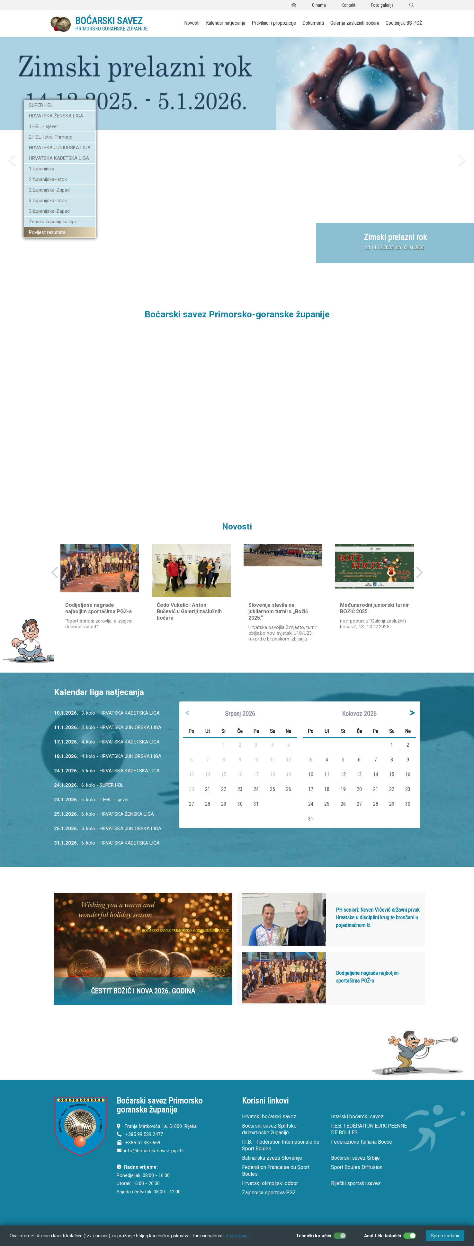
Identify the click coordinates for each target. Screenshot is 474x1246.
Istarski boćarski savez (357, 1116)
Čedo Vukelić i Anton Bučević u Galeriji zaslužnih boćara (189, 611)
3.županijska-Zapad (49, 211)
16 (407, 774)
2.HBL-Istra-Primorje (50, 137)
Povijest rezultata (47, 232)
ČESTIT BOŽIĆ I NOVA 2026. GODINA (143, 991)
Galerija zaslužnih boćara (354, 23)
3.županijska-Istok (48, 200)
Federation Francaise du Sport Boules (275, 1170)
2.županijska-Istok (48, 179)
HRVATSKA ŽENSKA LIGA (56, 116)
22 (223, 789)
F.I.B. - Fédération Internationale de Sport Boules (280, 1145)
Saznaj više (237, 1235)
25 (272, 789)
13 (359, 774)
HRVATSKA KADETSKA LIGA (59, 158)
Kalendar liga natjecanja (99, 692)
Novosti (192, 23)
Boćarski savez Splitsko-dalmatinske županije (270, 1129)
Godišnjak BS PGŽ (404, 23)
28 (207, 804)
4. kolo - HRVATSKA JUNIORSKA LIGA (107, 757)
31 (256, 804)
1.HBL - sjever (43, 126)
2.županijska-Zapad (49, 190)
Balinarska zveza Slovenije (272, 1158)
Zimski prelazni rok (395, 237)
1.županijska (41, 169)
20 (359, 789)
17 (310, 789)
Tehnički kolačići (313, 1235)
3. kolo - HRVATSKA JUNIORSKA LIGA (107, 728)
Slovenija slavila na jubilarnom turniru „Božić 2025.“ (278, 611)
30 (240, 804)
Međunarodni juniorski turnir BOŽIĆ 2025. (374, 608)
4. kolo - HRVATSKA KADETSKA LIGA (107, 743)
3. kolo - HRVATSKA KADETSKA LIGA (107, 714)
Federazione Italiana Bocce (361, 1142)
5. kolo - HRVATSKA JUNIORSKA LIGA (107, 829)
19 (343, 789)
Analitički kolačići (382, 1235)
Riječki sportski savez (356, 1183)
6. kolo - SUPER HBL (89, 786)
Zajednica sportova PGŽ (269, 1193)
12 (343, 774)
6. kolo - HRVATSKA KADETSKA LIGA (107, 844)
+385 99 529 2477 (144, 1134)
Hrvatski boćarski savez (269, 1116)
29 (223, 804)
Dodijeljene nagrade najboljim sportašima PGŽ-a (98, 608)
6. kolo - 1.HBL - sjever (91, 800)
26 (288, 789)
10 (310, 774)
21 (207, 789)
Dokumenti (313, 23)
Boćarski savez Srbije (355, 1158)
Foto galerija (382, 5)
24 (256, 789)
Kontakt (348, 5)
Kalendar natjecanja (225, 23)
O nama (319, 5)
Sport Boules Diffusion (356, 1167)
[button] (12, 211)
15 (391, 774)
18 (326, 789)
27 (191, 804)
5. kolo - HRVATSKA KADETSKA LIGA (107, 772)
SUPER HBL (41, 105)
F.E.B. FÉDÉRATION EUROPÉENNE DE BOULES (369, 1129)
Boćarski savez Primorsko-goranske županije (237, 315)
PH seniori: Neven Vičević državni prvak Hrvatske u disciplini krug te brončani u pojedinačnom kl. (377, 917)
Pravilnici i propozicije (274, 23)
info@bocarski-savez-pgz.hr (154, 1151)
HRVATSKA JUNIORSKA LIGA (60, 147)
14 (375, 774)
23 (240, 789)
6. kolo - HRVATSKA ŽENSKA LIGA (104, 815)
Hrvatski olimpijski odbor (270, 1183)
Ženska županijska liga (52, 222)
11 (326, 774)
